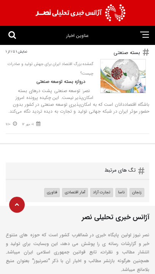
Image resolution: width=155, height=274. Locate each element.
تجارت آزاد (101, 192)
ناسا (121, 192)
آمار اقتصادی (75, 192)
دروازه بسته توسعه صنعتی (61, 81)
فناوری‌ (52, 192)
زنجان (137, 192)
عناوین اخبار (77, 35)
